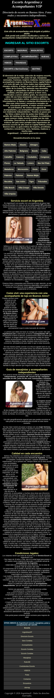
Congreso (45, 157)
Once (44, 169)
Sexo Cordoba (27, 641)
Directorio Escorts (27, 636)
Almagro (34, 145)
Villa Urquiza (10, 194)
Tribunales (42, 181)
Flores (7, 163)
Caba (44, 151)
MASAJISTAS (37, 50)
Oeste (35, 169)
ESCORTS (8, 50)
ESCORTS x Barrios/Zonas (16, 69)
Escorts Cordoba (27, 649)
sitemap (27, 688)
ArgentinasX (26, 693)
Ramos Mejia (10, 145)
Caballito (8, 157)
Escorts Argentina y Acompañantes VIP (27, 4)
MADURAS (22, 50)
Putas (27, 675)
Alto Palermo (10, 151)
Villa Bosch (9, 188)
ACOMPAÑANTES (29, 57)
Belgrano (24, 151)
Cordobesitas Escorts (27, 666)
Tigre (31, 181)
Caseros (20, 157)
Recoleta (8, 181)
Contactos (27, 679)
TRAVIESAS (20, 63)
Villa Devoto (38, 188)
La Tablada (19, 163)
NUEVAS (45, 57)
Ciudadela (32, 157)
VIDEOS (7, 63)
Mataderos (9, 169)
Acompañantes (27, 645)
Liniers (31, 163)
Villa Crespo (23, 188)
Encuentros (27, 683)
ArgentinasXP (27, 632)
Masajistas (27, 658)
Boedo (35, 151)
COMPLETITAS (11, 57)
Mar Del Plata (43, 163)
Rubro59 (27, 662)
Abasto (23, 145)
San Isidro (20, 181)
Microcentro (23, 169)
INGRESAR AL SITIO (27, 43)
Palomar (19, 175)
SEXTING (36, 69)
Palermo (8, 175)
